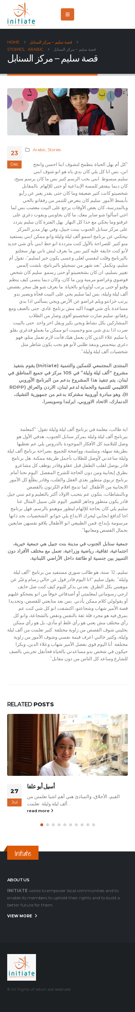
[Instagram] (122, 14)
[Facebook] (87, 14)
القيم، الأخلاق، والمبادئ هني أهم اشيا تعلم (79, 796)
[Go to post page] (67, 745)
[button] (67, 14)
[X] (99, 14)
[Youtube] (110, 14)
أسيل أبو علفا (40, 786)
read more (40, 810)
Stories (54, 149)
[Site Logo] (21, 14)
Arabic (39, 149)
